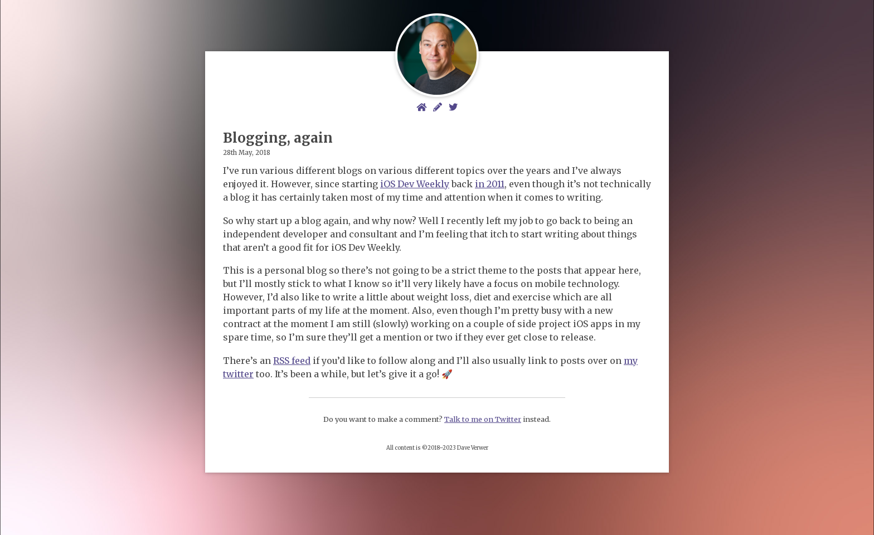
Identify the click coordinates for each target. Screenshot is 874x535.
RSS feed (291, 360)
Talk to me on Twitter (482, 419)
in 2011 (489, 183)
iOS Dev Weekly (414, 183)
